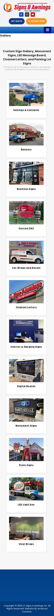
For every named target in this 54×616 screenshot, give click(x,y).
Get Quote (16, 21)
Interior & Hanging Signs (26, 346)
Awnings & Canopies (26, 110)
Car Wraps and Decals (26, 267)
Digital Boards (26, 386)
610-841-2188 (37, 21)
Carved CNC (26, 228)
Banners (26, 149)
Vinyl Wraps (26, 544)
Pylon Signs (26, 465)
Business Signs (26, 189)
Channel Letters (26, 307)
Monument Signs (26, 425)
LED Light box (26, 504)
